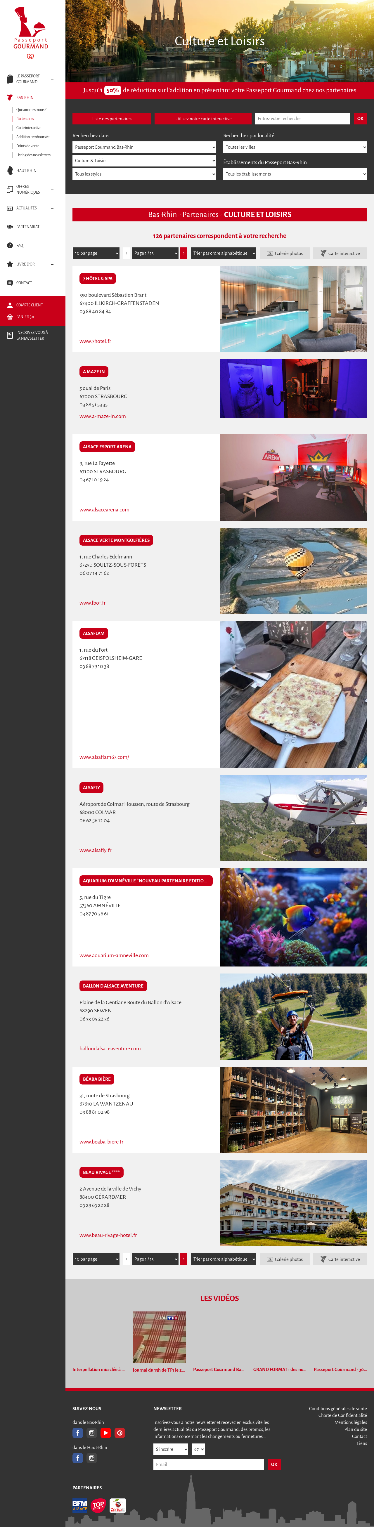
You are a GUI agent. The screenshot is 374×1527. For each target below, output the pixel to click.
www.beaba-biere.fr (101, 1142)
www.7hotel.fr (95, 341)
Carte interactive (344, 253)
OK (274, 1464)
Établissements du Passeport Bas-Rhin (265, 162)
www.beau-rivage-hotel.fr (108, 1235)
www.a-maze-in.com (102, 416)
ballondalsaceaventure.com (110, 1048)
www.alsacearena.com (104, 510)
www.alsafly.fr (95, 850)
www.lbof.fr (92, 603)
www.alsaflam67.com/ (104, 757)
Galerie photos (289, 253)
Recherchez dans (90, 135)
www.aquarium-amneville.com (114, 955)
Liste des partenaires (111, 118)
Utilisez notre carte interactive (203, 118)
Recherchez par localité (248, 135)
